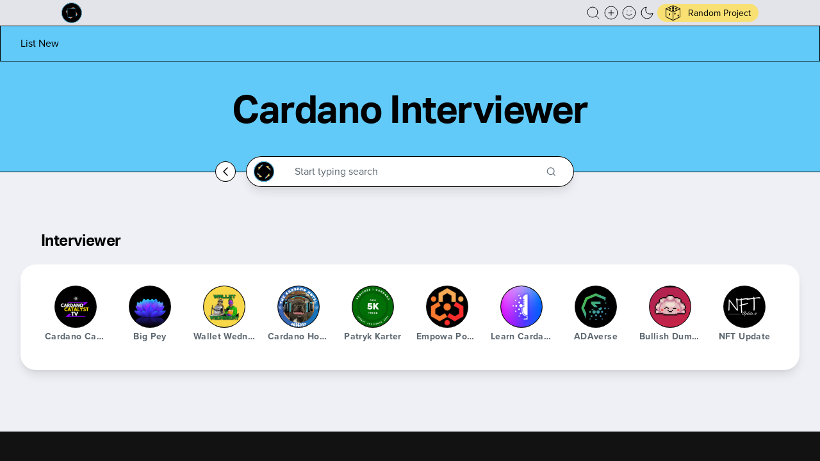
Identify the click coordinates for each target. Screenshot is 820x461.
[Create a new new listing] (611, 12)
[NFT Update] (744, 306)
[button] (593, 12)
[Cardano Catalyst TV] (75, 306)
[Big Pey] (149, 306)
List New (39, 43)
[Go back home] (225, 171)
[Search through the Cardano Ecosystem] (415, 171)
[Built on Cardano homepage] (72, 13)
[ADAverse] (595, 306)
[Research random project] (708, 12)
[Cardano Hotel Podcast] (298, 306)
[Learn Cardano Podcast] (521, 306)
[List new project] (39, 43)
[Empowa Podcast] (447, 306)
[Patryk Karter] (372, 306)
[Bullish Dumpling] (670, 306)
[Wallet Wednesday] (224, 306)
